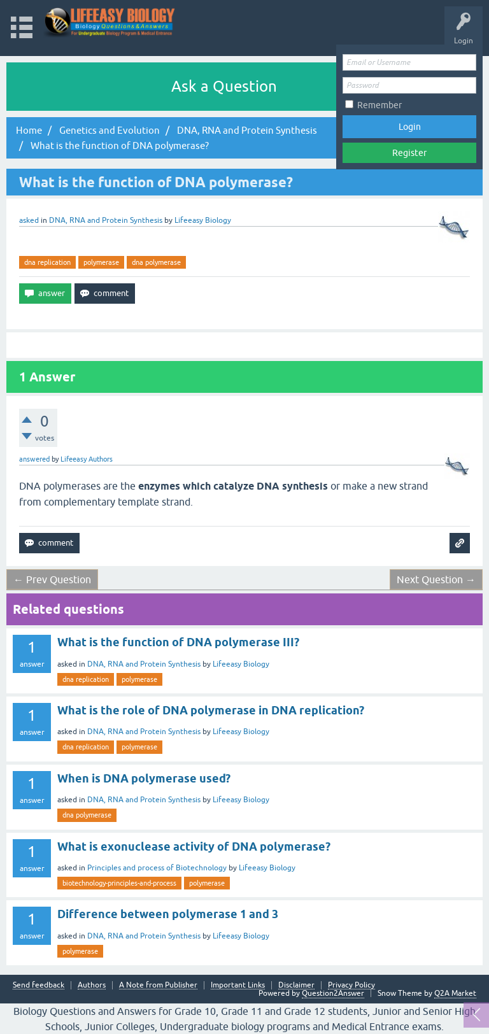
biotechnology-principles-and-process (119, 883)
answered (34, 459)
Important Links (238, 985)
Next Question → (436, 579)
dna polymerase (156, 262)
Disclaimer (296, 985)
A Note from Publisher (158, 985)
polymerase (101, 262)
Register (409, 153)
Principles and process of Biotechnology (157, 867)
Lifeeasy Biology (241, 664)
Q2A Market (455, 993)
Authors (92, 985)
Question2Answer (333, 993)
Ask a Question (224, 86)
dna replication (47, 262)
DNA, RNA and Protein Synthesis (105, 220)
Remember (379, 105)
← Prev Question (52, 579)
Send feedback (38, 985)
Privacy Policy (351, 985)
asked (29, 220)
